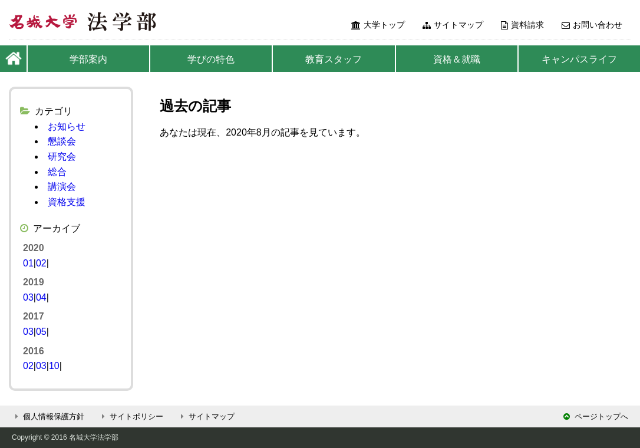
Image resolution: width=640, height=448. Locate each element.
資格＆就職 (456, 59)
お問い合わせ (592, 24)
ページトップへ (595, 416)
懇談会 (62, 141)
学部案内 (88, 59)
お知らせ (66, 126)
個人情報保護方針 (48, 416)
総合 (57, 172)
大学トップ (378, 24)
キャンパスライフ (579, 59)
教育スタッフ (333, 59)
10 (54, 366)
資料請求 (522, 24)
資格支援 (66, 202)
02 (41, 263)
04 (41, 297)
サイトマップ (453, 24)
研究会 (62, 156)
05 (41, 332)
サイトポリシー (130, 416)
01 (28, 263)
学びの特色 (211, 59)
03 (28, 297)
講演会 (62, 187)
